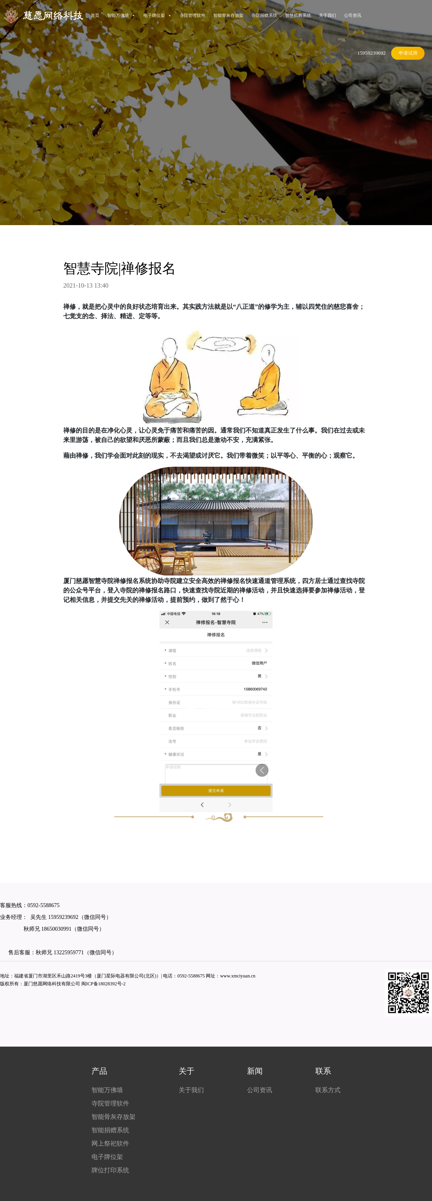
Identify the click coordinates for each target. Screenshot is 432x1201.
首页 (95, 15)
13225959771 (69, 952)
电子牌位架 (157, 15)
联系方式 (327, 1090)
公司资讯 (352, 15)
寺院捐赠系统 (264, 15)
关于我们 (327, 15)
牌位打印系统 (110, 1170)
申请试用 (408, 53)
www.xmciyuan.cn (237, 976)
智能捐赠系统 (110, 1130)
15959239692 (371, 53)
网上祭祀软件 (110, 1143)
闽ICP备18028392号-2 (103, 983)
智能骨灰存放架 (228, 15)
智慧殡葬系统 (298, 15)
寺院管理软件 (192, 15)
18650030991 (56, 929)
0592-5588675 (43, 905)
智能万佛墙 (121, 15)
